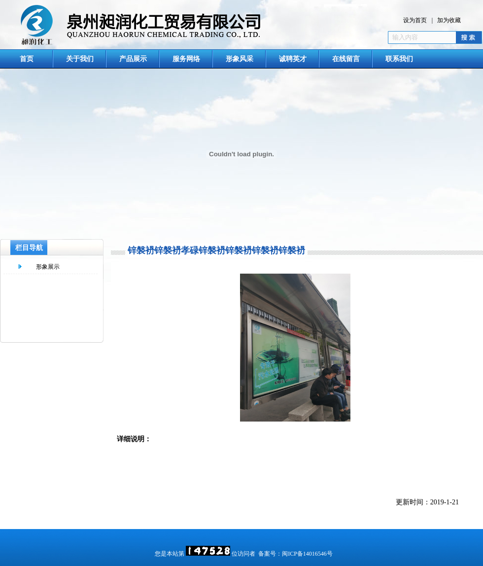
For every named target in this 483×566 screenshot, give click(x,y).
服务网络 (186, 59)
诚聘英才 (293, 59)
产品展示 (133, 59)
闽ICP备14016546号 (307, 553)
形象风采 (239, 59)
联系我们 (399, 59)
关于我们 (80, 59)
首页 (27, 59)
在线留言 (346, 59)
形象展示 (48, 266)
